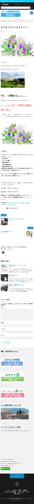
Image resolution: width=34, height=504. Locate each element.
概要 (20, 490)
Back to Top (17, 476)
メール (3, 329)
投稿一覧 (10, 249)
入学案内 (25, 490)
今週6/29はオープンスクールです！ (18, 265)
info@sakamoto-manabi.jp (18, 202)
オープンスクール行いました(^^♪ (17, 218)
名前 (2, 322)
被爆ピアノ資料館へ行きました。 (17, 285)
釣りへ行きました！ (14, 275)
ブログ (28, 492)
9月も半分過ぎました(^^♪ (7, 231)
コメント (3, 307)
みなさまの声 (21, 492)
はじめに (14, 490)
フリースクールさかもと (15, 498)
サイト (2, 335)
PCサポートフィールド (17, 500)
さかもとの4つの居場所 (10, 492)
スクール (11, 31)
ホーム (8, 490)
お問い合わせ (17, 493)
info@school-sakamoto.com (8, 204)
